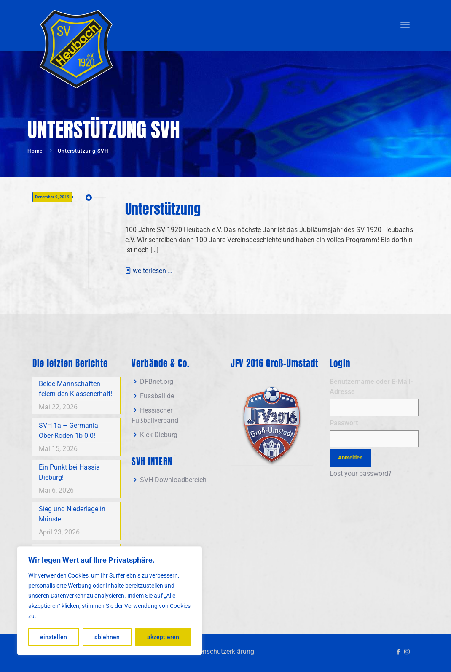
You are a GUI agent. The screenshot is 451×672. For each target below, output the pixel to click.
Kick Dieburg (158, 435)
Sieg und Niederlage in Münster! (72, 514)
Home (35, 151)
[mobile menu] (405, 25)
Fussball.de (157, 396)
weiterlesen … (152, 271)
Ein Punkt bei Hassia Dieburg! (69, 472)
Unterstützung (163, 209)
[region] (109, 600)
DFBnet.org (156, 382)
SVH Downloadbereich (173, 480)
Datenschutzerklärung (221, 652)
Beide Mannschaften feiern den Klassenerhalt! (75, 389)
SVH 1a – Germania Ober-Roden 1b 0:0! (68, 430)
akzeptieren (163, 637)
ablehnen (107, 637)
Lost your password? (361, 474)
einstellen (53, 637)
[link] (272, 424)
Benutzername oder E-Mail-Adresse (371, 387)
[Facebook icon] (398, 652)
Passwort (344, 423)
